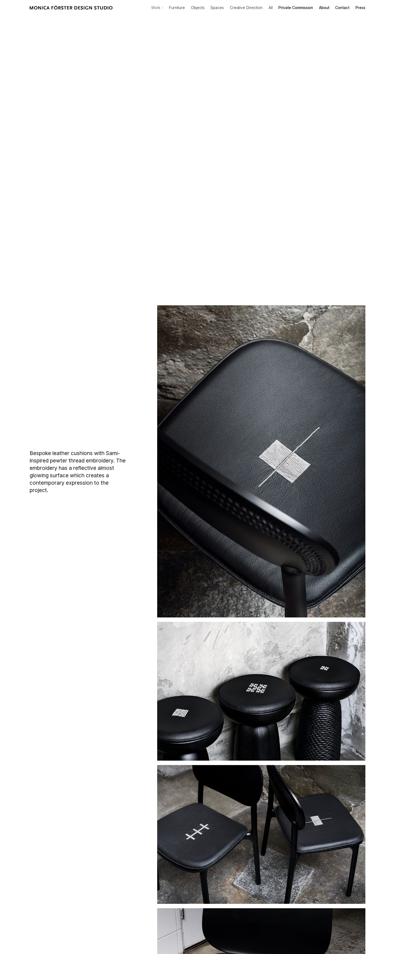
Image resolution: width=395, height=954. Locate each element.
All (271, 7)
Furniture (177, 7)
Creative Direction (246, 7)
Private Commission (295, 7)
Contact (342, 7)
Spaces (217, 7)
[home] (71, 8)
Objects (198, 7)
